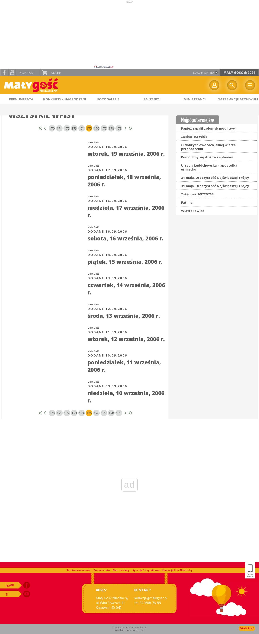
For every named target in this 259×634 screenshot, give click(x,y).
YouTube (12, 72)
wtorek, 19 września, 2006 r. (126, 153)
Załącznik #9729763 (197, 194)
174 (81, 128)
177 (103, 128)
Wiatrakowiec (192, 211)
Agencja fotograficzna (145, 570)
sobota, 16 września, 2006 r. (125, 238)
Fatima (186, 202)
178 (111, 128)
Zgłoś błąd (247, 628)
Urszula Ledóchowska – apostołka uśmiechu (209, 167)
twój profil (214, 85)
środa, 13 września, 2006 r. (123, 315)
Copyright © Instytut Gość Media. (129, 627)
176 (96, 128)
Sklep (56, 72)
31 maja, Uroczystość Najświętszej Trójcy (215, 177)
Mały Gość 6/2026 (239, 72)
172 (66, 128)
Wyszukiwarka (232, 85)
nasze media (203, 72)
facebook (4, 72)
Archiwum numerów (79, 570)
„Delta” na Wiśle (194, 137)
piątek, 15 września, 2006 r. (125, 261)
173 (74, 128)
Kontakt (27, 72)
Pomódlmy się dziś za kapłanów (207, 157)
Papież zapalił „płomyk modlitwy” (208, 128)
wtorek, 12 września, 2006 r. (126, 339)
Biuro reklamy (121, 570)
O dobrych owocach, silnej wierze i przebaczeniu (209, 147)
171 (59, 128)
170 (52, 128)
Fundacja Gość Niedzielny (177, 570)
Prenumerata (102, 570)
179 (118, 128)
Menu (250, 85)
